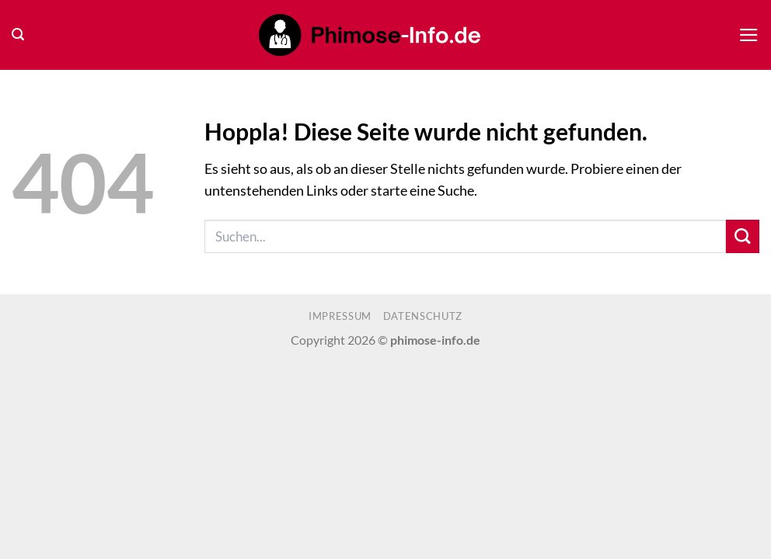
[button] (18, 34)
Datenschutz (422, 316)
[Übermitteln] (742, 236)
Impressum (340, 316)
